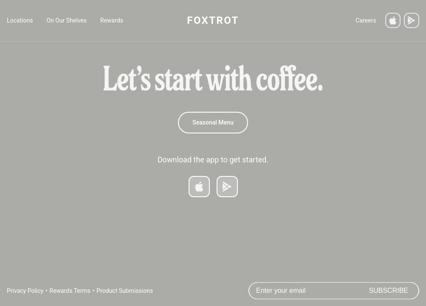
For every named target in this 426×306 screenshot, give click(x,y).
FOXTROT (213, 20)
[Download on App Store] (199, 186)
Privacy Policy (25, 290)
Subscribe (388, 290)
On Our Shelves (66, 20)
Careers (365, 20)
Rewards (111, 20)
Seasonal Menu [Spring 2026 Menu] (212, 122)
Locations (20, 20)
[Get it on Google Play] (411, 20)
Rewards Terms (70, 290)
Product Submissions (124, 290)
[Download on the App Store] (393, 20)
